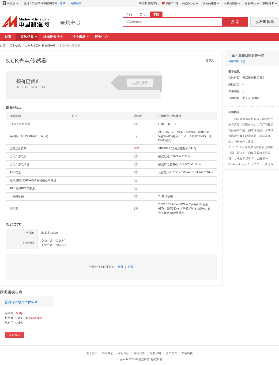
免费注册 (76, 3)
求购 (156, 14)
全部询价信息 (236, 61)
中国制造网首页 (149, 3)
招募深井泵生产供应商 (21, 302)
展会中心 (101, 37)
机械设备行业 (53, 37)
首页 (8, 37)
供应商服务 (210, 3)
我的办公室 (188, 3)
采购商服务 (231, 3)
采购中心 (70, 22)
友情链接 (187, 353)
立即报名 (14, 335)
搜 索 (235, 22)
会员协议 (171, 353)
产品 (129, 14)
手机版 (10, 3)
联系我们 (107, 353)
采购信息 (29, 37)
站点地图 (139, 353)
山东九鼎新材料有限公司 (40, 45)
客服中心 (250, 3)
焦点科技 (144, 359)
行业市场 (80, 37)
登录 (62, 3)
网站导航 (268, 3)
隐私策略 (155, 353)
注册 (131, 267)
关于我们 (92, 353)
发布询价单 (264, 22)
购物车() (169, 3)
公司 (142, 14)
